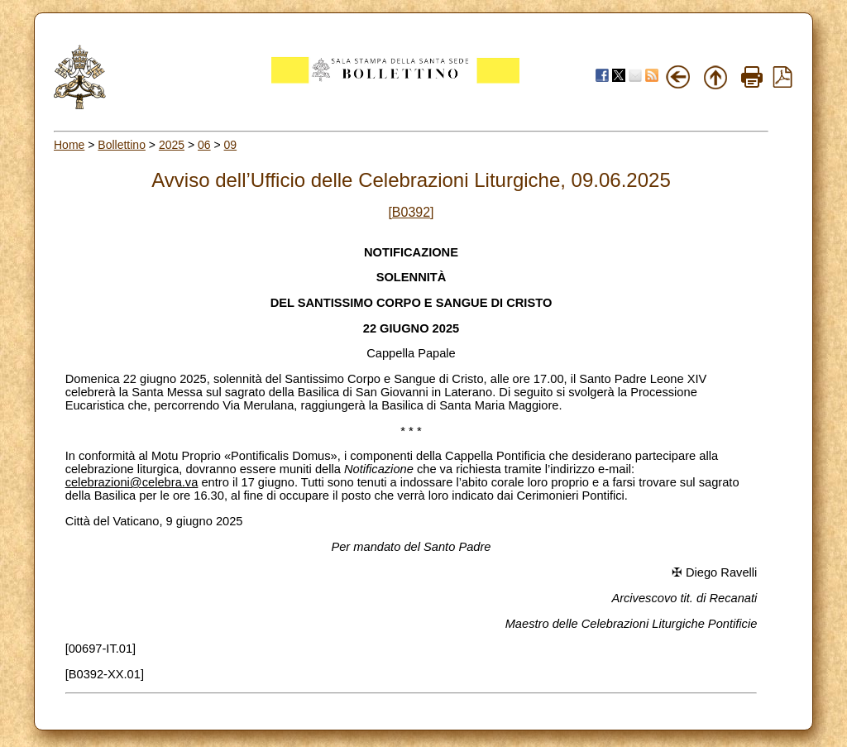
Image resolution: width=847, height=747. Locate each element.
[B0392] (410, 212)
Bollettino (122, 144)
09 (230, 144)
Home (69, 144)
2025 (171, 144)
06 (204, 144)
